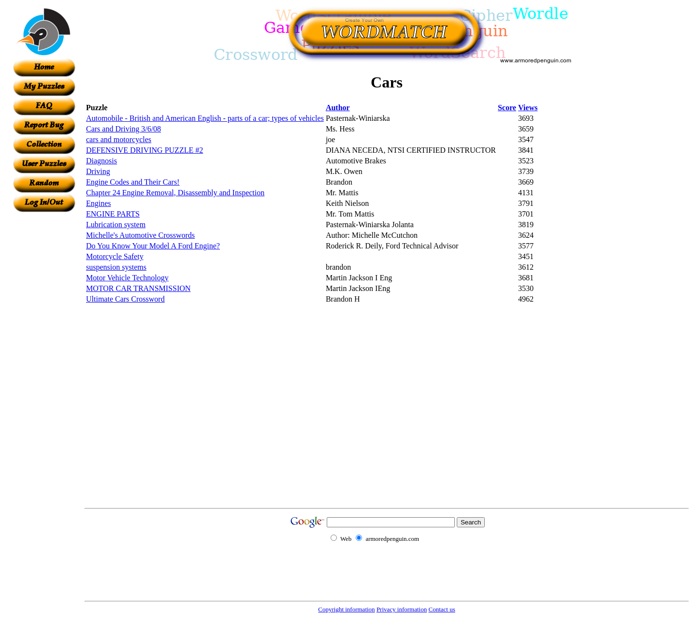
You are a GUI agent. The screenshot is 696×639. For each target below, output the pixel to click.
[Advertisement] (44, 357)
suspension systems (116, 267)
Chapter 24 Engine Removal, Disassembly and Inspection (175, 193)
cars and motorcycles (118, 139)
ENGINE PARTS (113, 214)
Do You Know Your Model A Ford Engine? (153, 246)
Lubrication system (115, 224)
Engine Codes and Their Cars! (132, 182)
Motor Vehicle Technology (127, 278)
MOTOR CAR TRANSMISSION (138, 288)
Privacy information (402, 609)
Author (338, 107)
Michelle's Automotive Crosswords (140, 235)
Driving (98, 171)
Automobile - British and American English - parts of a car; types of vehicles (205, 118)
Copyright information (346, 609)
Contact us (441, 609)
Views (527, 107)
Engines (98, 203)
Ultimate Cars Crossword (125, 299)
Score (507, 107)
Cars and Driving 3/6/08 (123, 129)
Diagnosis (101, 161)
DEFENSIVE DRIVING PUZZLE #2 (144, 150)
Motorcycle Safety (115, 256)
